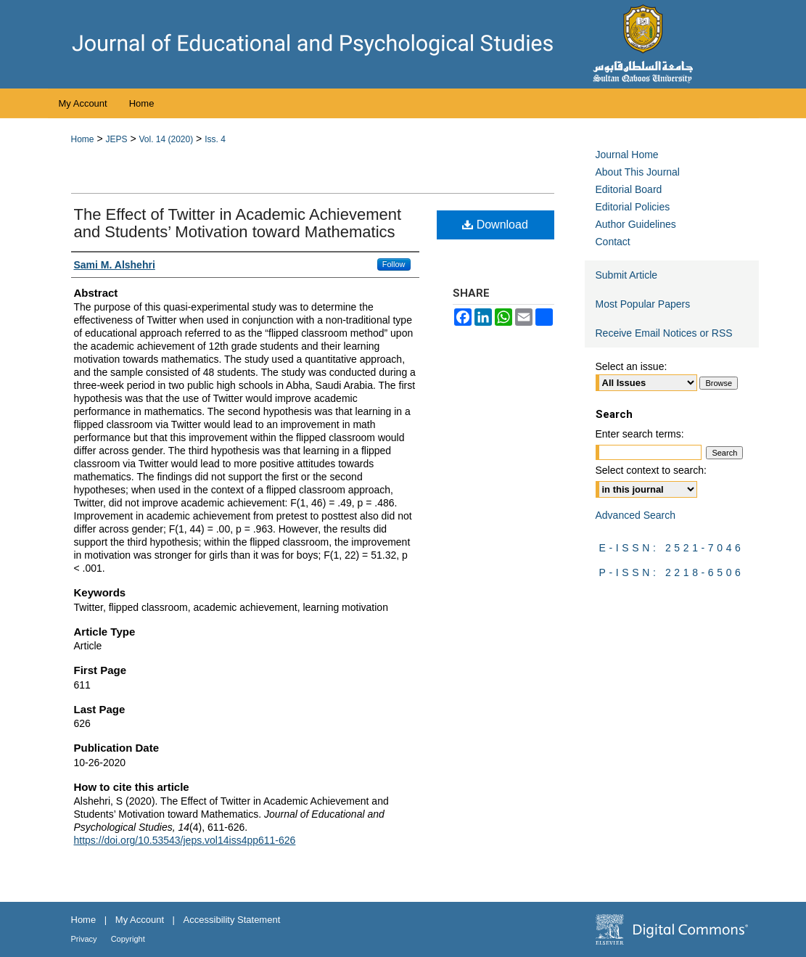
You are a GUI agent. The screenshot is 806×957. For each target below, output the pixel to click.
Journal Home (627, 154)
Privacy (85, 939)
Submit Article (627, 275)
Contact (613, 241)
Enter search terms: (640, 434)
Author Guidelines (636, 224)
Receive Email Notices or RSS (664, 333)
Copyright (128, 939)
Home (82, 139)
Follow (394, 264)
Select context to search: (651, 470)
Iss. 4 (215, 139)
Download (495, 224)
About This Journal (638, 172)
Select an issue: (631, 366)
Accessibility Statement (232, 919)
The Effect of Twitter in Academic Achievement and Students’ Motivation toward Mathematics (238, 223)
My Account (141, 919)
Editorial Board (629, 189)
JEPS (116, 139)
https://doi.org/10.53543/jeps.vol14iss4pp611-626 (185, 840)
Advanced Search (636, 515)
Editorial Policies (633, 207)
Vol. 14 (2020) (166, 139)
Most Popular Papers (643, 304)
